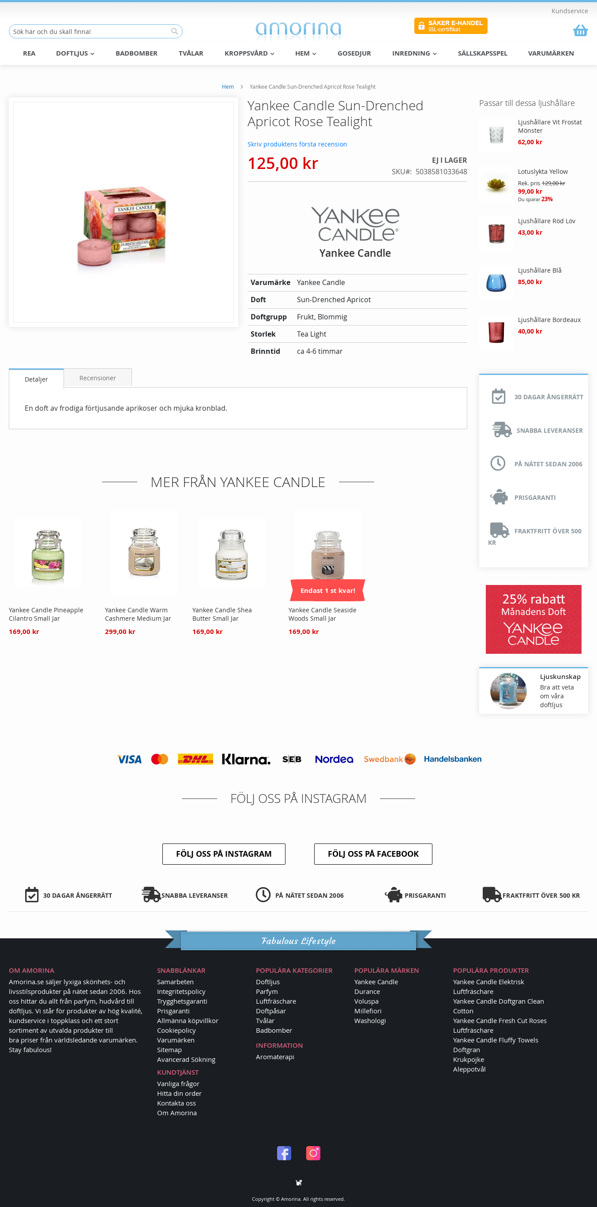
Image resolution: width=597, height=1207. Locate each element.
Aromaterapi (275, 1056)
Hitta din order (179, 1093)
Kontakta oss (176, 1102)
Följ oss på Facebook (373, 853)
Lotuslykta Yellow (543, 171)
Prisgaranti (173, 1010)
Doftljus (268, 981)
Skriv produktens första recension (297, 143)
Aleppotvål (469, 1069)
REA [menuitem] (29, 53)
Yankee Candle (376, 981)
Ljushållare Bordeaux (549, 319)
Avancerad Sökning (186, 1059)
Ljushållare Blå (540, 270)
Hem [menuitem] (305, 53)
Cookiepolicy (176, 1030)
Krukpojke (468, 1059)
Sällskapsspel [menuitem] (482, 53)
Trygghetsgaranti (182, 1001)
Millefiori (368, 1010)
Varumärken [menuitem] (551, 53)
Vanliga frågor (178, 1083)
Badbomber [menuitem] (137, 53)
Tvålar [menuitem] (191, 53)
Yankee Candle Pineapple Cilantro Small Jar (46, 613)
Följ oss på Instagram (224, 853)
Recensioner (97, 377)
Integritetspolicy (181, 991)
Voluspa (366, 1001)
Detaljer (36, 379)
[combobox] (96, 31)
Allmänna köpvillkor (187, 1020)
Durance (367, 991)
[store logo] (298, 32)
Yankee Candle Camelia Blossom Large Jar (410, 613)
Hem (228, 86)
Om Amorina (177, 1112)
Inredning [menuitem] (414, 53)
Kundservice (570, 11)
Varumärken (176, 1039)
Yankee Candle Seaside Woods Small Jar (323, 613)
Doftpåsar (271, 1010)
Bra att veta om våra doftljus (557, 695)
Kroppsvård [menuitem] (249, 53)
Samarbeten (175, 981)
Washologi (370, 1020)
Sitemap (169, 1049)
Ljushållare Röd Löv (546, 220)
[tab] (36, 378)
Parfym (267, 991)
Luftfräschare (276, 1001)
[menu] (298, 53)
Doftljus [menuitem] (75, 53)
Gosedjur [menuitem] (354, 53)
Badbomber (274, 1030)
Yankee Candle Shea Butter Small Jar (222, 613)
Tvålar (265, 1020)
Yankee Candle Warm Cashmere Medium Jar (138, 613)
